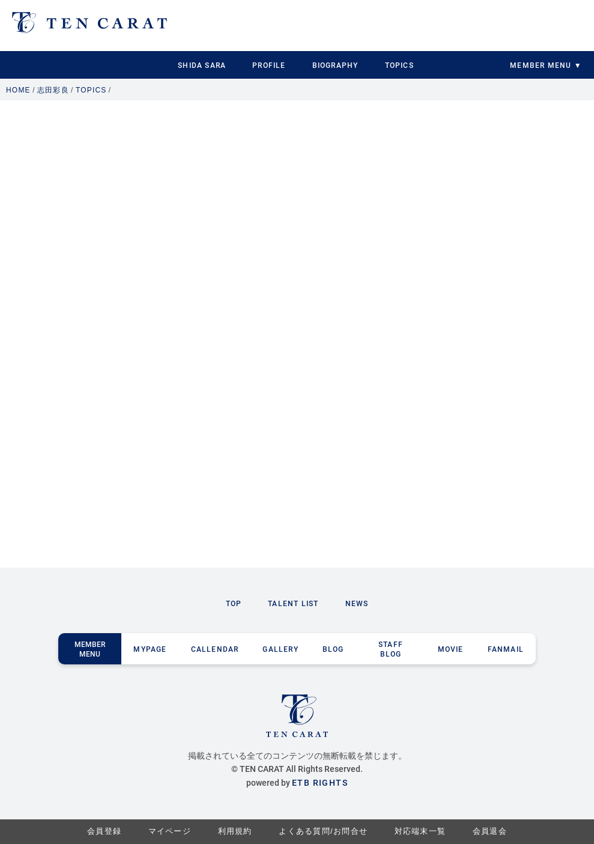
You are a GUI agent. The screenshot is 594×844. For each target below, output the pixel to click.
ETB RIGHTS (320, 782)
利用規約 (235, 831)
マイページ (170, 831)
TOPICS (399, 65)
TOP (234, 603)
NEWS (357, 603)
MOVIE (451, 649)
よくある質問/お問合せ (323, 831)
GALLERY (280, 649)
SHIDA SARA (202, 65)
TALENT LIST (293, 603)
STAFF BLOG (390, 648)
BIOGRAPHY (335, 65)
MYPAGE (149, 649)
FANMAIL (506, 649)
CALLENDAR (215, 649)
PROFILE (268, 65)
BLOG (333, 649)
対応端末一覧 (420, 831)
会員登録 (104, 831)
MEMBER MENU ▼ (545, 65)
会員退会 (490, 831)
